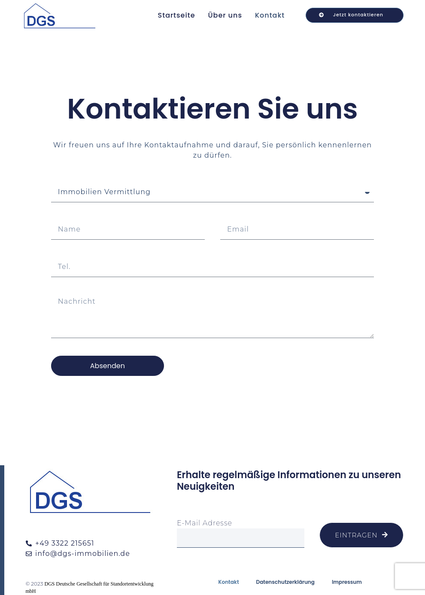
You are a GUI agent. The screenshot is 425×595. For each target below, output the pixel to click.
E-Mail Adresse (204, 523)
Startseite (176, 15)
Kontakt (270, 15)
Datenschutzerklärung (285, 582)
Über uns (225, 15)
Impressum (347, 582)
